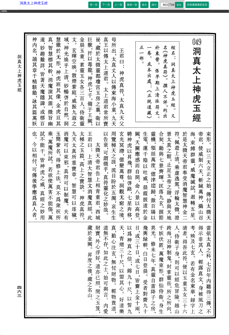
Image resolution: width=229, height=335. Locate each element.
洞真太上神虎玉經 (34, 3)
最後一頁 (132, 4)
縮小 (154, 4)
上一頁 (118, 4)
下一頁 (106, 4)
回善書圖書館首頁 (197, 4)
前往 (179, 4)
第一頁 (93, 4)
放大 (144, 4)
